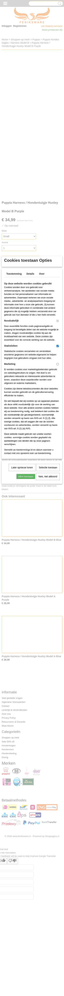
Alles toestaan (25, 526)
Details (30, 323)
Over (42, 323)
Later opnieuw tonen (22, 517)
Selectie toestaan (48, 517)
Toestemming (14, 323)
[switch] (57, 370)
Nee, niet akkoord (48, 526)
